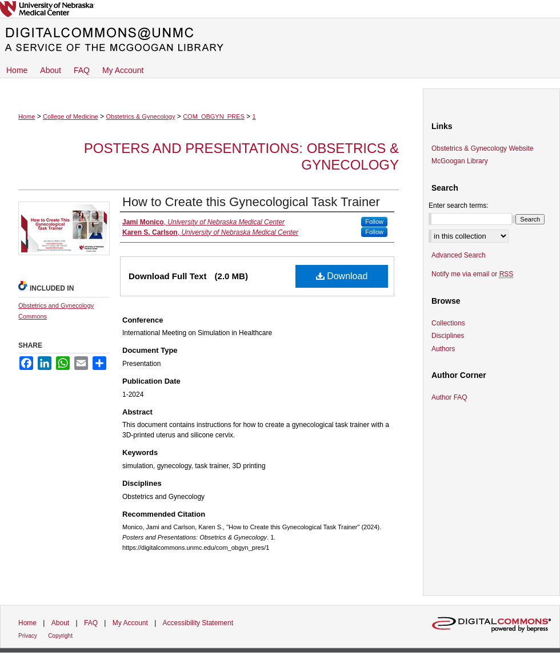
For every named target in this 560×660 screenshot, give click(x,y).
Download (342, 276)
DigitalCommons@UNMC (280, 40)
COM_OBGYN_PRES (214, 116)
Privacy (27, 636)
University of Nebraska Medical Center (280, 9)
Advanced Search (458, 255)
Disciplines (447, 336)
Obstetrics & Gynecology (140, 116)
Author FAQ (449, 397)
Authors (443, 349)
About (60, 623)
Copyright (60, 636)
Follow (374, 221)
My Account (130, 623)
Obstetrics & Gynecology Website (482, 148)
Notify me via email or (472, 274)
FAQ (91, 623)
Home (26, 116)
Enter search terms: (459, 206)
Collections (448, 323)
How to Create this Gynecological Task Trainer (251, 202)
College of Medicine (70, 116)
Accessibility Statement (198, 623)
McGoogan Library (459, 161)
